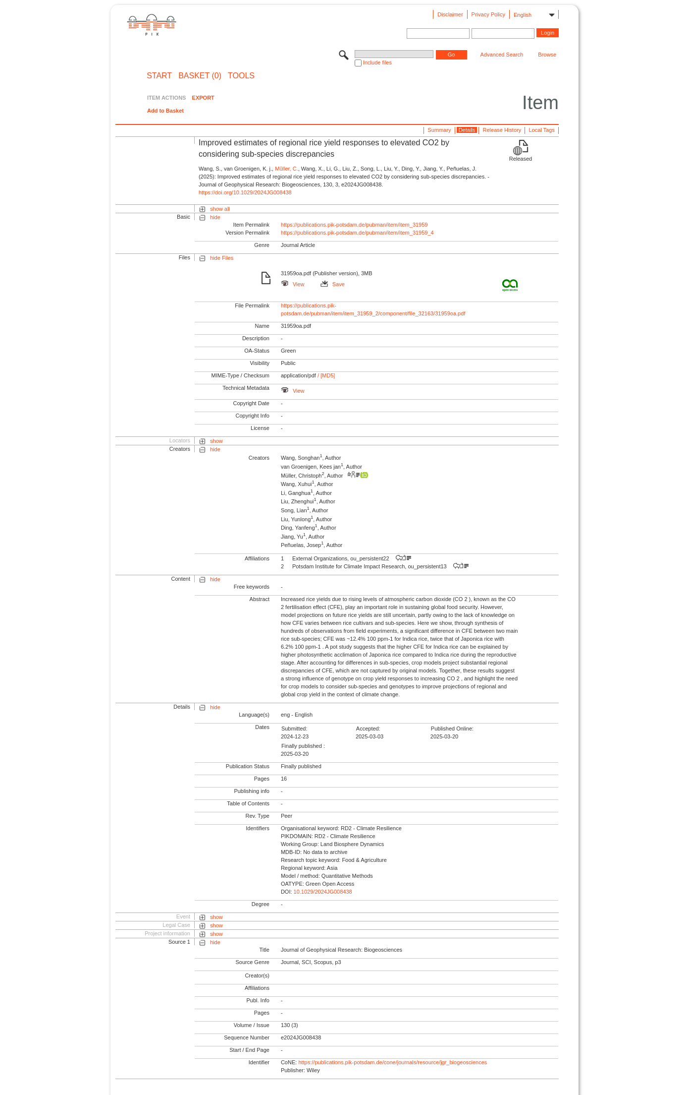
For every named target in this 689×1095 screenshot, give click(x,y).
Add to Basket (165, 111)
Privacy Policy (488, 14)
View (293, 284)
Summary (439, 130)
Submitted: (294, 728)
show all (220, 209)
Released (520, 159)
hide (215, 217)
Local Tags (541, 130)
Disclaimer (450, 14)
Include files (377, 62)
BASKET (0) (199, 76)
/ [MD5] (325, 375)
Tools (241, 76)
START (159, 76)
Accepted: (368, 728)
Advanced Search (502, 55)
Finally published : (303, 746)
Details (467, 130)
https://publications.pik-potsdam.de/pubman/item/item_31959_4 (357, 233)
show (216, 441)
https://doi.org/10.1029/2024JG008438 (245, 192)
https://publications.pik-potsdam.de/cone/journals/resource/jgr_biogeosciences (392, 1062)
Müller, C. (286, 169)
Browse (547, 55)
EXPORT (203, 98)
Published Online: (452, 728)
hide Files (221, 258)
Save (332, 284)
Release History (502, 130)
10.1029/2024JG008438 (323, 892)
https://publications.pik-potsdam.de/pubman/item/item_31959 (354, 225)
